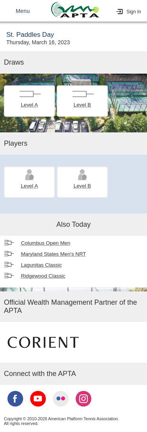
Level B (82, 105)
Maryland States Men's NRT (53, 254)
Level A (29, 105)
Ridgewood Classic (43, 276)
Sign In (134, 11)
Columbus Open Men (45, 243)
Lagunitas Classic (41, 265)
